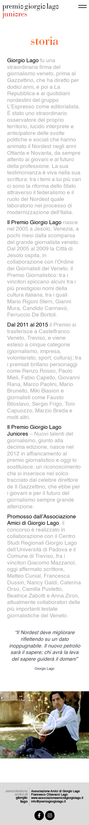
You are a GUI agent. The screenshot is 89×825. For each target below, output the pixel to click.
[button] (44, 725)
